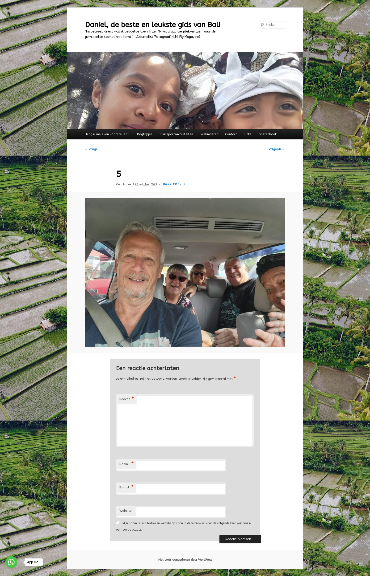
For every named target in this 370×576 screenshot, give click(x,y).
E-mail (126, 487)
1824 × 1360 (170, 184)
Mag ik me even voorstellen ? (108, 134)
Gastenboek (268, 134)
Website (125, 510)
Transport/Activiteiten (176, 134)
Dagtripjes (144, 134)
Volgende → (277, 149)
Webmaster (209, 134)
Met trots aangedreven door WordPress (185, 559)
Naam (126, 464)
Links (247, 134)
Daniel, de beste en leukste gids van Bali (152, 24)
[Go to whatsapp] (11, 562)
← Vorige (91, 149)
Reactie (126, 399)
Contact (231, 134)
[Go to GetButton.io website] (11, 571)
